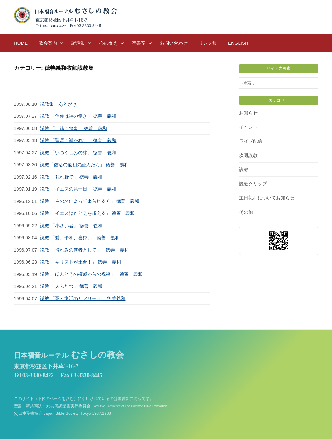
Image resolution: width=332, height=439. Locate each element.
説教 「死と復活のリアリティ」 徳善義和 (82, 298)
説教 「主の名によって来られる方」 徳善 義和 (89, 201)
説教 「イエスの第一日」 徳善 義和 (78, 188)
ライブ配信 (250, 141)
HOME (21, 43)
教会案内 (48, 43)
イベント (248, 127)
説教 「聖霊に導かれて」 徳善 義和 (78, 140)
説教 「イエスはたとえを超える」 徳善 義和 (87, 213)
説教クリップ (253, 183)
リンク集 (208, 43)
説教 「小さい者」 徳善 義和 (71, 225)
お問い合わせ (174, 43)
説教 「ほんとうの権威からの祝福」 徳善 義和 (91, 274)
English (238, 43)
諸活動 (78, 43)
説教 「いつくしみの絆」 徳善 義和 (78, 152)
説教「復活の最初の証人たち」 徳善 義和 (84, 164)
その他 (246, 212)
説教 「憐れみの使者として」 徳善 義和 (84, 249)
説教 (243, 169)
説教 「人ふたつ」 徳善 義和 (71, 286)
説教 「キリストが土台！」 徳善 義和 (80, 261)
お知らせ (248, 112)
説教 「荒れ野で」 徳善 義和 (71, 176)
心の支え (108, 43)
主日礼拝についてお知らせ (266, 197)
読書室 (139, 43)
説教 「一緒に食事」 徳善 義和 (73, 128)
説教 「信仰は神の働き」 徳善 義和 (78, 116)
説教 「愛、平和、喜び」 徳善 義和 (80, 237)
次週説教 (248, 155)
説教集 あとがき (58, 104)
